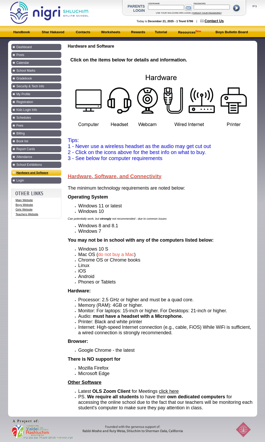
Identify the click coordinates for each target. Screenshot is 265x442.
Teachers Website (27, 214)
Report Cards (25, 149)
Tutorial (161, 32)
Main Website (24, 200)
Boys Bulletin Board (232, 32)
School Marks (26, 70)
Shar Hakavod (53, 32)
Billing (20, 133)
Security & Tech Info (30, 86)
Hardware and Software (32, 172)
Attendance (24, 157)
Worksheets (110, 32)
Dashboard (24, 47)
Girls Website (24, 209)
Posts (20, 55)
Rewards (138, 32)
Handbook (21, 32)
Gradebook (24, 78)
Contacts (83, 32)
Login (20, 180)
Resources (189, 32)
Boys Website (24, 204)
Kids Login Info (26, 110)
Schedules (23, 118)
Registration (24, 102)
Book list (22, 141)
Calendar (22, 63)
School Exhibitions (29, 165)
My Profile (23, 94)
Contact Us (214, 21)
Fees (19, 125)
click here (169, 391)
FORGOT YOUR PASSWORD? (207, 13)
